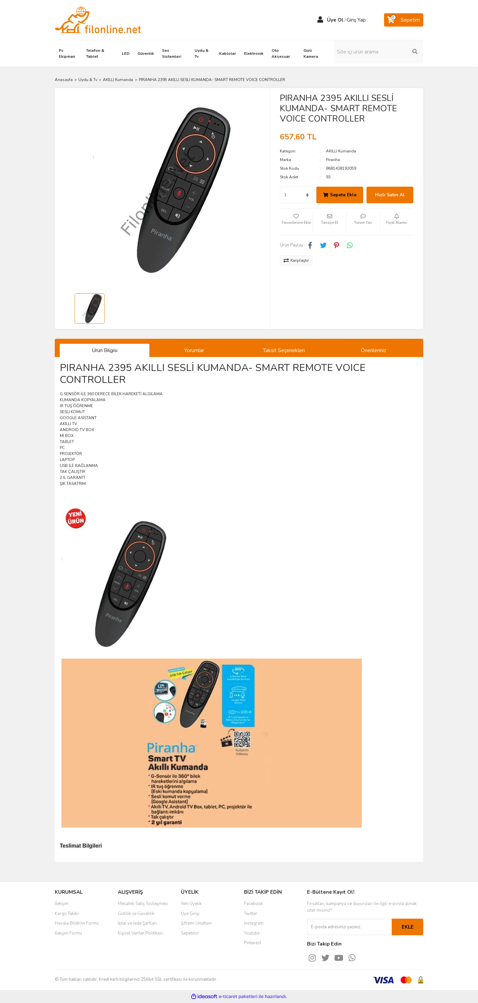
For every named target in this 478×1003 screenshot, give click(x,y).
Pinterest (252, 943)
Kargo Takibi (67, 914)
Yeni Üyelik (191, 904)
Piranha (333, 159)
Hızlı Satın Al (390, 195)
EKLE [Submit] (408, 927)
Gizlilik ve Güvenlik (136, 914)
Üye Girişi (190, 914)
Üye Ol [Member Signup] (335, 20)
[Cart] (403, 20)
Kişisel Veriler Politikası (140, 933)
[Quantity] (296, 195)
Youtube (252, 933)
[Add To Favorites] (296, 222)
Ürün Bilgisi (105, 350)
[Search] (378, 51)
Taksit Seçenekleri (284, 350)
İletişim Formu (68, 933)
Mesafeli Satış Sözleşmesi (143, 904)
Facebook (253, 904)
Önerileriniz (373, 350)
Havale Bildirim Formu (77, 923)
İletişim (61, 904)
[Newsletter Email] (349, 927)
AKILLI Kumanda (341, 151)
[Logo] (98, 19)
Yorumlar (194, 350)
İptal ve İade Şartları (137, 923)
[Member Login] (320, 20)
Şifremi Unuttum (196, 923)
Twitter (250, 914)
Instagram (254, 923)
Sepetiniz (190, 933)
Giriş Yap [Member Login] (356, 20)
